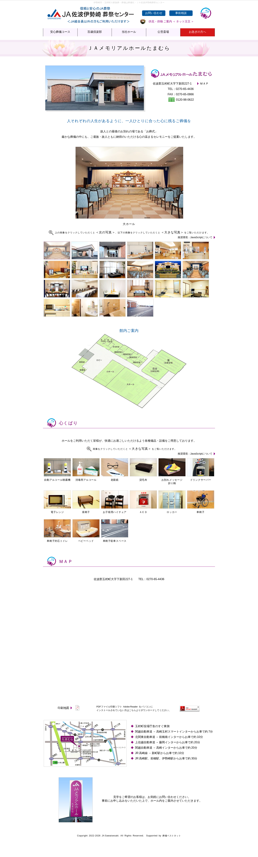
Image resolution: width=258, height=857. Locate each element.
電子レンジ (57, 510)
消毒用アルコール (86, 478)
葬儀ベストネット (172, 835)
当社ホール (129, 31)
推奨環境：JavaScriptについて (196, 237)
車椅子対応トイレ (57, 539)
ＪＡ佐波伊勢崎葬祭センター (89, 10)
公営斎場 (163, 31)
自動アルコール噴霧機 (57, 478)
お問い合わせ (153, 13)
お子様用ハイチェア (114, 510)
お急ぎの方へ (197, 31)
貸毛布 (143, 478)
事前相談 (181, 13)
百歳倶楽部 (94, 31)
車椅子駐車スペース (114, 539)
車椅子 (200, 510)
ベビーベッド (86, 539)
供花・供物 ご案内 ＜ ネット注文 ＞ (167, 21)
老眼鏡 (114, 478)
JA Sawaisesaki (110, 835)
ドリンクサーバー (200, 478)
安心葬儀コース (60, 31)
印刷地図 (69, 707)
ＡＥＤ (143, 510)
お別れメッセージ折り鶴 (172, 480)
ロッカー (172, 510)
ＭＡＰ (204, 83)
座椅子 (86, 510)
